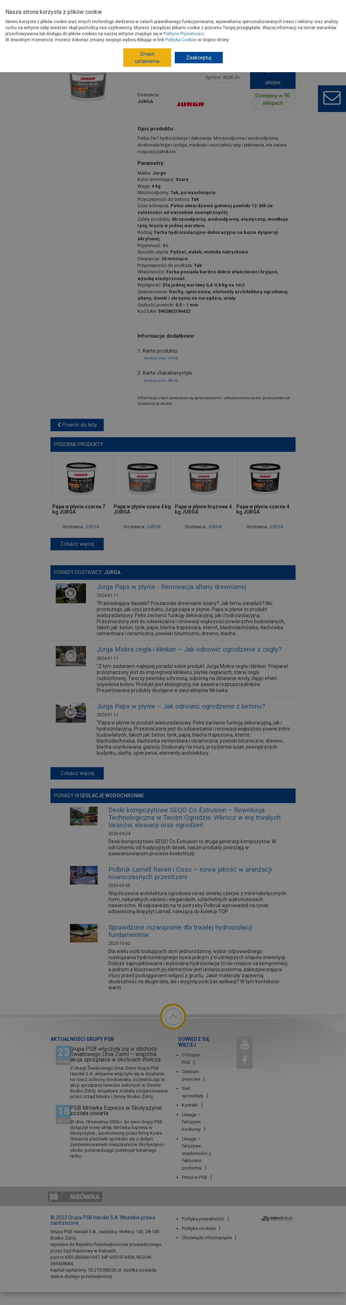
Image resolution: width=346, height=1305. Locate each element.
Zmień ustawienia (147, 57)
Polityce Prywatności (183, 33)
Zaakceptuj (198, 57)
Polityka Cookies (181, 39)
